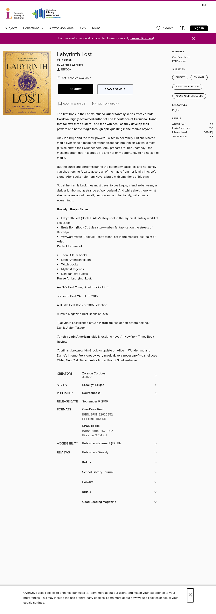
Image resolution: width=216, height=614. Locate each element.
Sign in (199, 28)
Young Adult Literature (189, 96)
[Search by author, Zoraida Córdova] (119, 375)
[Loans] (182, 29)
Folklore (199, 77)
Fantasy (180, 77)
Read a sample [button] (115, 89)
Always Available (61, 28)
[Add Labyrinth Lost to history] (106, 103)
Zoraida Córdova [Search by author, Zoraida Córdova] (72, 65)
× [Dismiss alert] (194, 38)
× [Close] (190, 595)
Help (204, 5)
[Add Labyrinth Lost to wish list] (73, 103)
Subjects (11, 28)
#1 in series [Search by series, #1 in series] (64, 60)
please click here (141, 38)
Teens (96, 28)
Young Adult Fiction (187, 86)
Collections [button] (33, 28)
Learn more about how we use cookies (132, 598)
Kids (83, 28)
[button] (164, 29)
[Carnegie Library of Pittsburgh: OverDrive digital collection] (33, 13)
